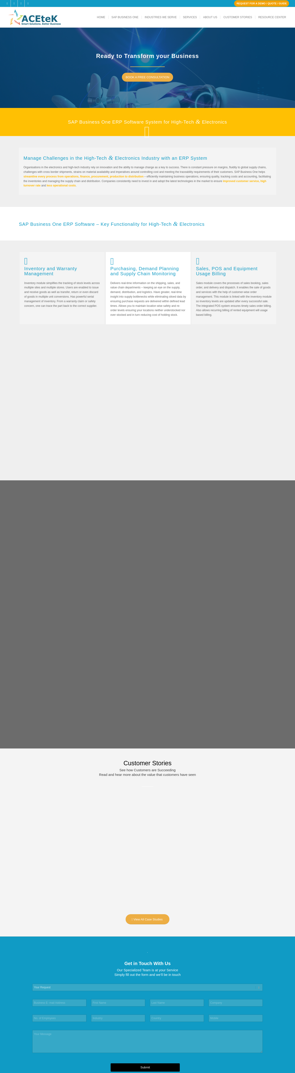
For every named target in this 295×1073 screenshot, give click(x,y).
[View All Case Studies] (148, 919)
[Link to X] (14, 3)
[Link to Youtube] (28, 3)
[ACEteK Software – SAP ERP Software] (40, 17)
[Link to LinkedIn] (21, 3)
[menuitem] (101, 17)
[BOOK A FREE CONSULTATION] (149, 77)
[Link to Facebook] (7, 3)
